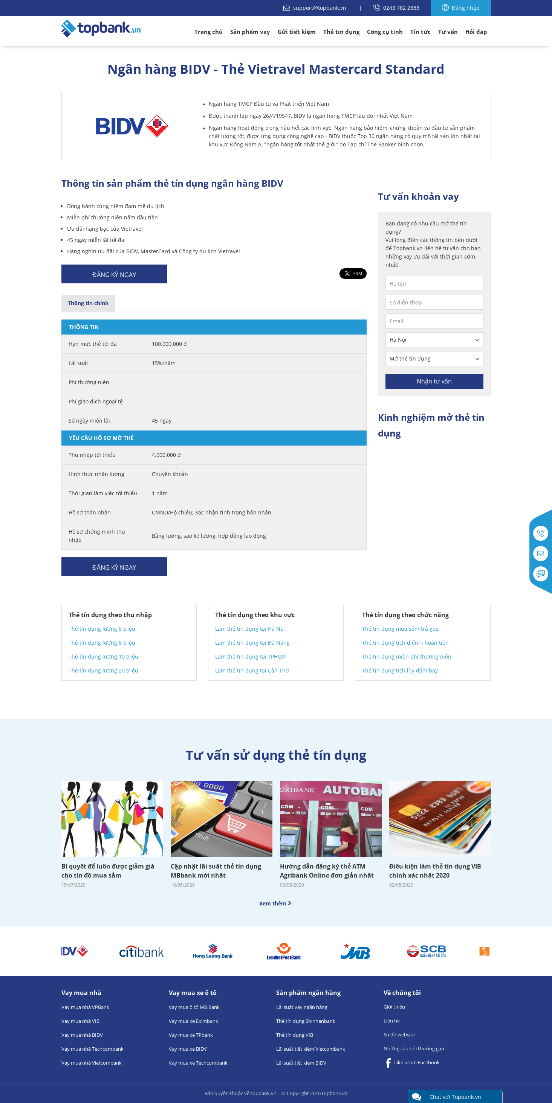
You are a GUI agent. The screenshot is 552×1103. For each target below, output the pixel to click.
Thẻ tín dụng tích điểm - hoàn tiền (405, 642)
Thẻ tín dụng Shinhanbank (305, 1021)
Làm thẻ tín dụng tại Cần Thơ (252, 670)
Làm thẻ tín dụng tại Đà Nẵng (252, 642)
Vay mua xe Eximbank (193, 1021)
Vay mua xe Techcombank (198, 1062)
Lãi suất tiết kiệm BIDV (301, 1062)
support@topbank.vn (315, 7)
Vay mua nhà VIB (80, 1021)
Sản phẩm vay (250, 31)
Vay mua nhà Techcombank (92, 1048)
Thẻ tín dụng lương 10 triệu (103, 656)
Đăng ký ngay (114, 275)
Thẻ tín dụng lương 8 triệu (102, 642)
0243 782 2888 (396, 7)
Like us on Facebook (412, 1063)
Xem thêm (276, 903)
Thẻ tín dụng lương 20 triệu (103, 670)
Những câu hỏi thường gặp (414, 1048)
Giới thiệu (394, 1006)
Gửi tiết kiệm (297, 31)
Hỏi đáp (476, 31)
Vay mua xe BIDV (188, 1048)
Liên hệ (392, 1020)
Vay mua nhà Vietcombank (91, 1062)
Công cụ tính (385, 31)
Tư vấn (448, 31)
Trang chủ (208, 31)
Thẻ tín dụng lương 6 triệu (102, 628)
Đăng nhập (461, 7)
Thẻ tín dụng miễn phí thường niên (406, 656)
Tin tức (420, 31)
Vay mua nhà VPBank (85, 1007)
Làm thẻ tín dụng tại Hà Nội (250, 628)
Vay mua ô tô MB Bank (194, 1007)
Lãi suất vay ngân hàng (301, 1007)
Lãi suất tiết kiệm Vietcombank (310, 1048)
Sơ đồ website (399, 1034)
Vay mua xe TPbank (191, 1034)
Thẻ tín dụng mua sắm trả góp (400, 628)
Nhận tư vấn (434, 381)
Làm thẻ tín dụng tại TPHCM (250, 656)
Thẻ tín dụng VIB (294, 1034)
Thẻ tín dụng (341, 31)
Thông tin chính (88, 303)
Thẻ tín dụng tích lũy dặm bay (400, 670)
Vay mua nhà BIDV (82, 1034)
